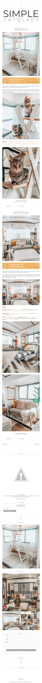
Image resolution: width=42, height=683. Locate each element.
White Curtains (8, 142)
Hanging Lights (34, 317)
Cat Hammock (34, 144)
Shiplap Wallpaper (9, 319)
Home (21, 443)
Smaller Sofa (12, 309)
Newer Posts (5, 444)
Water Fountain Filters (27, 142)
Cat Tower (33, 141)
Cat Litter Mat (12, 144)
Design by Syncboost (28, 681)
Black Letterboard (14, 317)
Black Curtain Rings (15, 142)
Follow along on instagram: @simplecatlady (21, 202)
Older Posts (37, 444)
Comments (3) (8, 438)
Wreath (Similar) (28, 141)
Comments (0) (8, 206)
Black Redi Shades (12, 313)
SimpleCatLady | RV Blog (21, 681)
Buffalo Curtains (19, 313)
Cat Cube (29, 144)
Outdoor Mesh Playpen (24, 144)
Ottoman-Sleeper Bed (18, 309)
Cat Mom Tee (17, 144)
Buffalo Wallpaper (9, 141)
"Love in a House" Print (6, 318)
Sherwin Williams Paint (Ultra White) (19, 141)
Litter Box (7, 144)
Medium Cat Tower (9, 145)
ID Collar (15, 145)
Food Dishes (21, 142)
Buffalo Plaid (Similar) (15, 314)
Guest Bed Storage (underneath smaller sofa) (19, 310)
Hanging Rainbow (29, 317)
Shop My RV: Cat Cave (21, 29)
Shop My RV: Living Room (21, 213)
